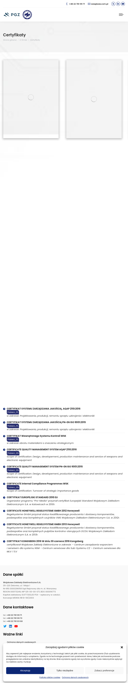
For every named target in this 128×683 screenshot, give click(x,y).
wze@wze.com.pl (98, 3)
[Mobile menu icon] (121, 15)
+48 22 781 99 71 (75, 3)
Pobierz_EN (13, 453)
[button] (121, 647)
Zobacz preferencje (104, 670)
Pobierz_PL (13, 412)
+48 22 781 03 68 (14, 621)
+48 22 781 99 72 (14, 618)
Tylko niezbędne (64, 670)
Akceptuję (25, 670)
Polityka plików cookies (49, 677)
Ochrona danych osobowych (75, 677)
